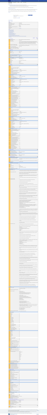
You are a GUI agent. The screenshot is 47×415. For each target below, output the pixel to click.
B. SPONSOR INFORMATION (11, 30)
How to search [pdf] (15, 16)
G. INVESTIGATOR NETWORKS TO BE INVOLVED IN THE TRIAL (14, 35)
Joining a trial (14, 2)
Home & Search (10, 2)
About (21, 2)
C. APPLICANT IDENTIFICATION (11, 31)
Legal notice (38, 410)
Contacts (18, 2)
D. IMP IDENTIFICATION (11, 32)
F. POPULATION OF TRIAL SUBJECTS (12, 34)
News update (24, 2)
